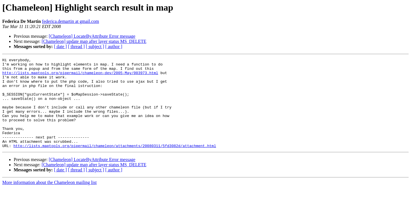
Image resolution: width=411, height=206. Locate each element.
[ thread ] (76, 46)
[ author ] (113, 46)
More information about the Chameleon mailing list (49, 200)
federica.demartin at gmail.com (70, 21)
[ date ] (60, 46)
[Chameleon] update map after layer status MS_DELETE (94, 41)
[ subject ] (95, 46)
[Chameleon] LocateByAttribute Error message (92, 36)
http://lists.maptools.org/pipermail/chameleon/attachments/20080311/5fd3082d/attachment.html (114, 163)
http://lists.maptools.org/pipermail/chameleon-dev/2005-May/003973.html (80, 76)
